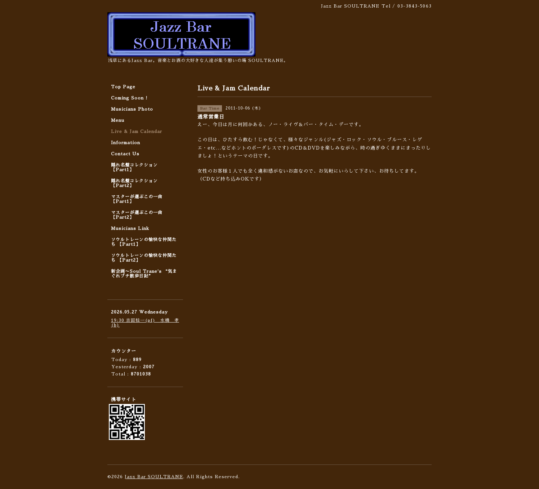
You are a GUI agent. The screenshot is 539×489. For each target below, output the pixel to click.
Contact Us (125, 154)
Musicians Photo (132, 109)
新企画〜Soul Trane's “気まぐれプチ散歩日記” (144, 273)
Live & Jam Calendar (136, 131)
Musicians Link (130, 228)
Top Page (123, 87)
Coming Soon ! (129, 98)
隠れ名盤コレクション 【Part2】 (134, 183)
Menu (117, 120)
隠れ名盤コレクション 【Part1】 (134, 167)
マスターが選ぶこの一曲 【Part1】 (136, 199)
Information (125, 143)
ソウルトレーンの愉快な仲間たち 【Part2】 (144, 257)
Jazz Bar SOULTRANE (154, 477)
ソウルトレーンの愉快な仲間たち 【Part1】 (144, 241)
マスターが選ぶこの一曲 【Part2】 (136, 214)
